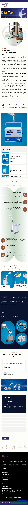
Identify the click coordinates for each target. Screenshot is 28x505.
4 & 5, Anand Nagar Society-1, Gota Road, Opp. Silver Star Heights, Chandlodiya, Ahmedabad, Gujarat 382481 (12, 491)
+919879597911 (9, 401)
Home (7, 497)
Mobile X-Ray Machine (5, 474)
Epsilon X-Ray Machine (5, 481)
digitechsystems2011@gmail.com (12, 404)
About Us (10, 497)
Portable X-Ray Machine (5, 472)
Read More (12, 161)
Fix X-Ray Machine (5, 479)
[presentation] (9, 435)
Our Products (15, 497)
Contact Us (20, 497)
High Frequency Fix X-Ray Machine (7, 477)
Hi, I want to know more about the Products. (19, 502)
